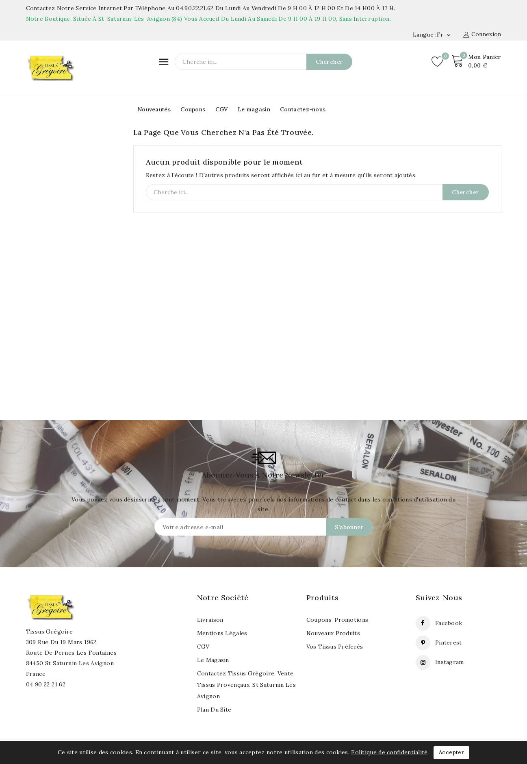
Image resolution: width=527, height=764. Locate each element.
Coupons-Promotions (337, 619)
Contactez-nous (302, 109)
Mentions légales (222, 633)
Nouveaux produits (333, 633)
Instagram (449, 662)
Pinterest (448, 642)
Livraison (210, 619)
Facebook (448, 623)
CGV (221, 109)
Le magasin (254, 109)
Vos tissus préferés (334, 646)
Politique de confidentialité (389, 752)
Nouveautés (154, 109)
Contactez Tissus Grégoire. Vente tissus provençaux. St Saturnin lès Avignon (246, 685)
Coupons (192, 109)
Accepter (451, 752)
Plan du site (214, 709)
